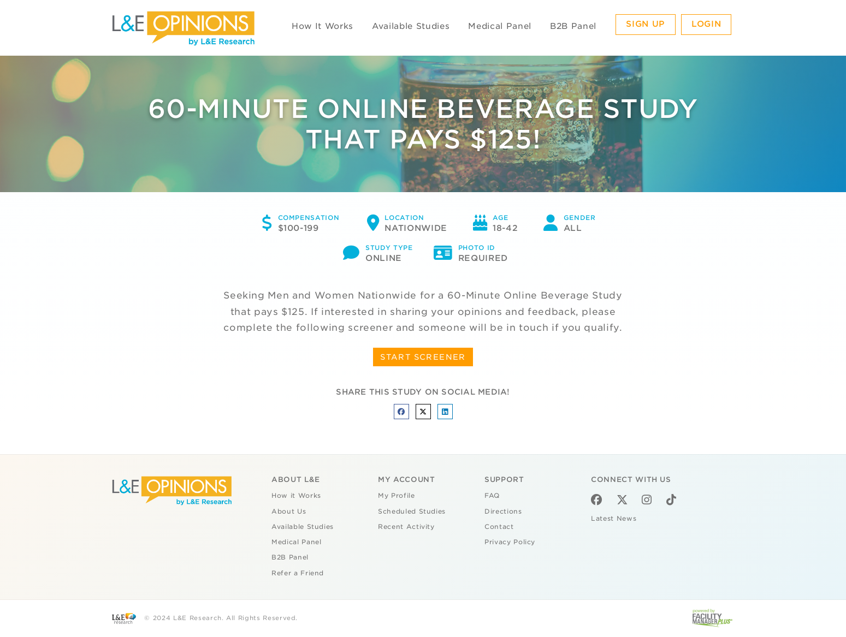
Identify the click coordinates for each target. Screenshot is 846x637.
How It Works (322, 26)
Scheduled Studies (412, 511)
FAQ (492, 495)
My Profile (396, 495)
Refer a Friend (297, 573)
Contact (499, 527)
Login (706, 24)
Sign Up (645, 24)
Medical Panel (499, 26)
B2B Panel (573, 26)
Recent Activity (406, 527)
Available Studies (410, 26)
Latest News (613, 518)
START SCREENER (423, 357)
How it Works (296, 495)
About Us (288, 511)
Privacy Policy (509, 542)
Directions (503, 511)
